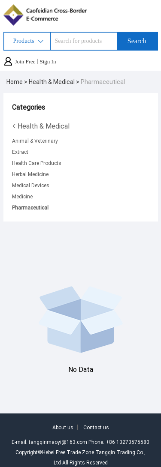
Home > (17, 82)
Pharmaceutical (103, 82)
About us (62, 427)
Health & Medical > (55, 82)
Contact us (96, 427)
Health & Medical (41, 126)
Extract (20, 151)
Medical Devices (30, 185)
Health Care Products (36, 162)
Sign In (48, 61)
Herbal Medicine (30, 174)
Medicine (22, 196)
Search (137, 41)
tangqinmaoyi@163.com (58, 441)
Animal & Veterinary (35, 140)
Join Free (25, 61)
